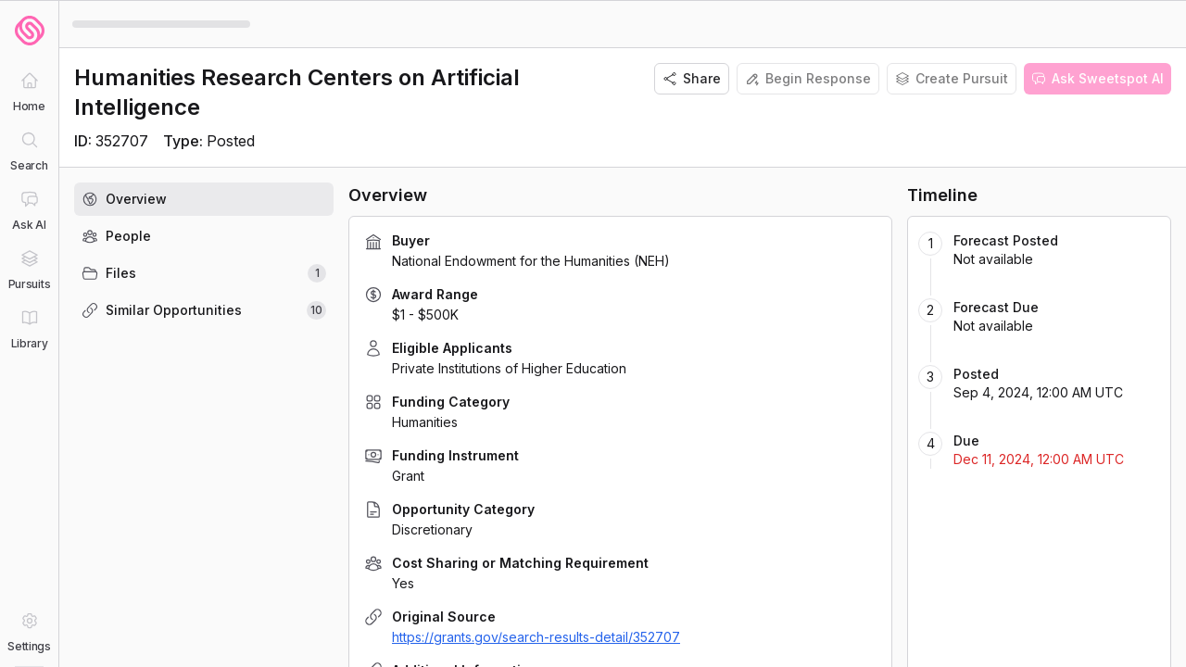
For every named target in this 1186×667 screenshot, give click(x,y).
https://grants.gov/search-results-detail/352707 (536, 637)
